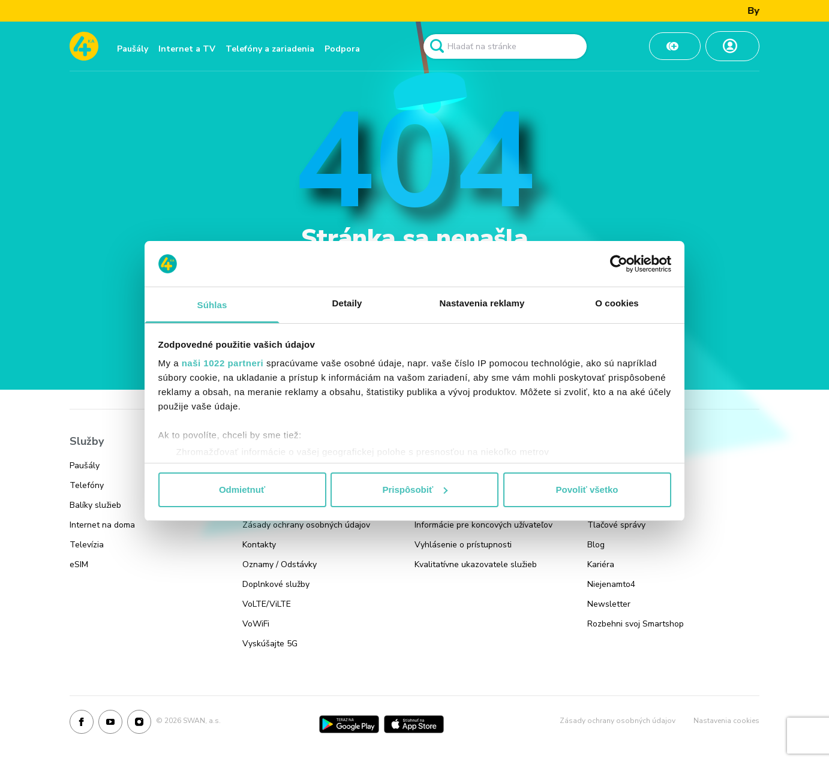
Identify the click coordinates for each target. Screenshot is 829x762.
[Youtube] (110, 724)
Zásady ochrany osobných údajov (617, 720)
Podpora (342, 49)
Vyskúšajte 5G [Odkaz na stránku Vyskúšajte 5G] (270, 643)
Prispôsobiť (414, 489)
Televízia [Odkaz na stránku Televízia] (87, 544)
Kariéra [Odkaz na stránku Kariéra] (600, 564)
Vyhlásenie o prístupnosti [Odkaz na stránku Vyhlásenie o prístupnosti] (463, 544)
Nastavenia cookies (726, 720)
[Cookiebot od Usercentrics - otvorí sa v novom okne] (618, 264)
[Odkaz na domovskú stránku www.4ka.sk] (84, 46)
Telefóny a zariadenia (270, 49)
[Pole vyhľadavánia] (505, 46)
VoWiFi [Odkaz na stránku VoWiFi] (255, 624)
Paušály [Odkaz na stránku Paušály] (85, 465)
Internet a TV (186, 49)
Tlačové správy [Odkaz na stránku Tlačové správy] (616, 525)
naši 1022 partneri (223, 363)
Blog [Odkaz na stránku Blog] (596, 544)
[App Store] (414, 724)
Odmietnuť (242, 489)
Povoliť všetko (587, 489)
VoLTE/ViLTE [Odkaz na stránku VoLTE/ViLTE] (266, 604)
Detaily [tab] (347, 303)
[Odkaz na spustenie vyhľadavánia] (436, 46)
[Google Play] (349, 724)
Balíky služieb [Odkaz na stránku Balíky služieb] (95, 505)
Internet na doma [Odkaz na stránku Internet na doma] (102, 525)
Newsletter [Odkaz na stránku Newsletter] (608, 604)
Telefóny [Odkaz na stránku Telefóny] (87, 485)
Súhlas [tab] (212, 305)
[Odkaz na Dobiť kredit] (675, 46)
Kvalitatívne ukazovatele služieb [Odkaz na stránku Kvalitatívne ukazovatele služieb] (475, 564)
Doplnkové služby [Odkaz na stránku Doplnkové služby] (276, 584)
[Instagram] (139, 724)
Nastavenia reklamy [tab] (482, 303)
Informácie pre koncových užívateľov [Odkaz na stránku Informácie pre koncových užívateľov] (483, 525)
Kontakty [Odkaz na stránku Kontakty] (259, 544)
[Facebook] (82, 724)
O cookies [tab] (617, 303)
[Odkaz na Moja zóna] (732, 46)
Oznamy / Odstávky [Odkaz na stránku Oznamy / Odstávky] (279, 564)
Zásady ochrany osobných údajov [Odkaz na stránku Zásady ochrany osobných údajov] (306, 525)
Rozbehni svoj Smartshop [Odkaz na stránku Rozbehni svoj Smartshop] (635, 624)
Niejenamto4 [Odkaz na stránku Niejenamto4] (611, 584)
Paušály (132, 49)
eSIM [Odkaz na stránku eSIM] (79, 564)
